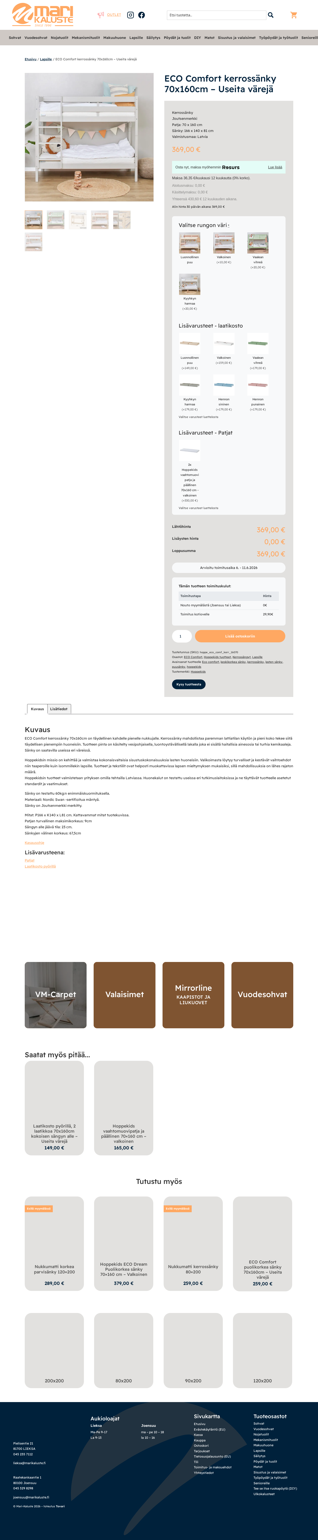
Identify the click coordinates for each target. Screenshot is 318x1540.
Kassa (198, 1435)
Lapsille (136, 37)
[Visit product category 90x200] (193, 1349)
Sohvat (15, 37)
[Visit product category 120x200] (262, 1349)
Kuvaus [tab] (37, 709)
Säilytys (153, 37)
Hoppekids (198, 671)
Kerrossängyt (242, 657)
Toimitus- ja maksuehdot (213, 1467)
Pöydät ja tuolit (177, 37)
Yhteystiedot (204, 1473)
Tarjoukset (202, 1451)
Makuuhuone (114, 37)
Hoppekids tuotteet (217, 657)
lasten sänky (273, 662)
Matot (209, 37)
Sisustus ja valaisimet (237, 37)
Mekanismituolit (86, 37)
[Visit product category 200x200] (54, 1349)
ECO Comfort (193, 657)
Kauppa (200, 1440)
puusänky (178, 666)
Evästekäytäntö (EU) (209, 1429)
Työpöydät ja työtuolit (278, 37)
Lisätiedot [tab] (58, 709)
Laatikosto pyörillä (40, 866)
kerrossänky (255, 662)
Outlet (109, 14)
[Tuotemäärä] (182, 636)
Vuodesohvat (36, 37)
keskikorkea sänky (233, 662)
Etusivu (30, 59)
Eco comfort (210, 662)
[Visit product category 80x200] (123, 1349)
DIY (197, 37)
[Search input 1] (218, 15)
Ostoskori (201, 1446)
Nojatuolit (59, 37)
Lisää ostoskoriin (240, 636)
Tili (196, 1462)
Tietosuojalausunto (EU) (212, 1456)
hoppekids (194, 666)
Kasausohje (34, 842)
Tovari (60, 1506)
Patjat (29, 860)
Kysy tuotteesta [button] (188, 684)
